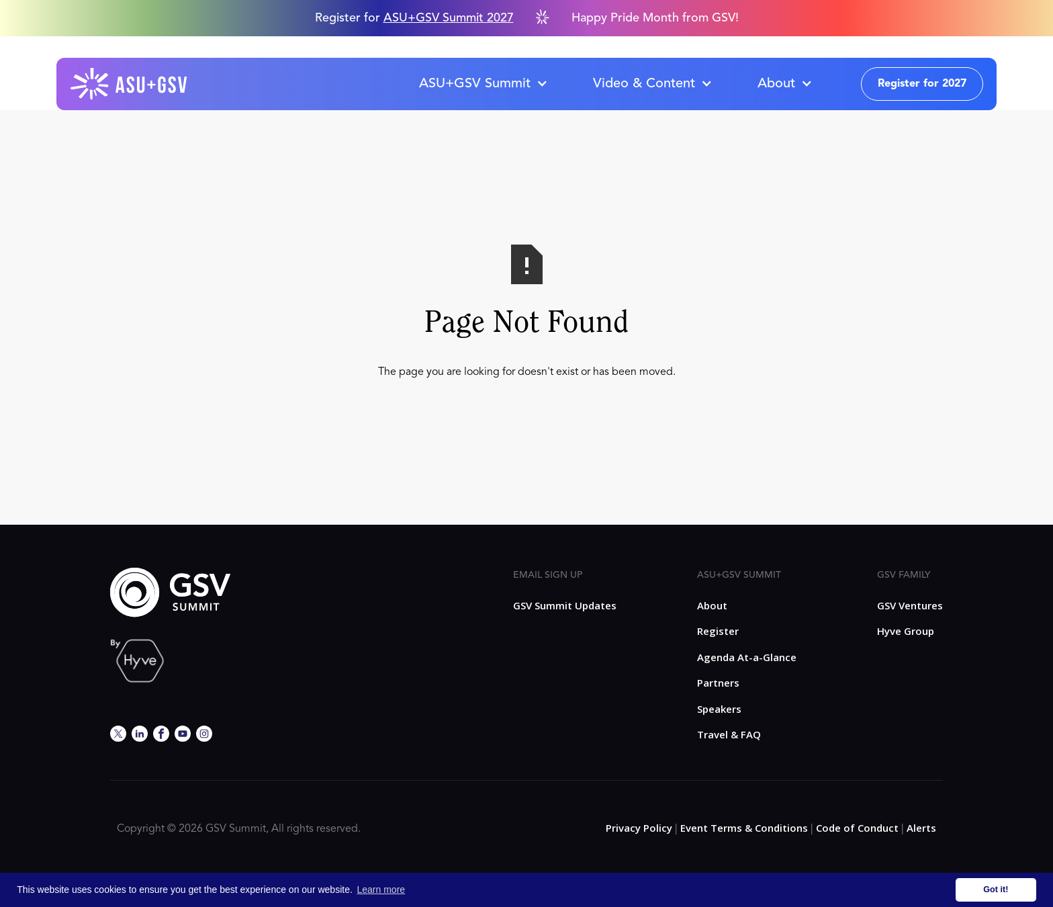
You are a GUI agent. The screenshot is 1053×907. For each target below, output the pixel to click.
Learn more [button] (381, 889)
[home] (129, 84)
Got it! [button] (995, 889)
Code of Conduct (857, 827)
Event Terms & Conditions (744, 827)
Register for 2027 (922, 84)
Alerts (921, 827)
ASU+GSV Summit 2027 (448, 18)
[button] (483, 84)
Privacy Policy (639, 827)
